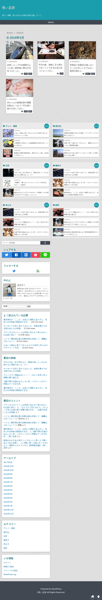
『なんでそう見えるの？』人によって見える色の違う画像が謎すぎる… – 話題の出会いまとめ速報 (25, 409)
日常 (25, 74)
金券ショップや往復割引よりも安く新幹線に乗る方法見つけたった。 (19, 68)
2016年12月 (8, 466)
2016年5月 (8, 490)
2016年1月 (8, 506)
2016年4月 (8, 494)
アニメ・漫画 (9, 528)
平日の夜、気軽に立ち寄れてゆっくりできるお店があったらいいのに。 (50, 68)
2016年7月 (8, 482)
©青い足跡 (41, 592)
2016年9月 (8, 474)
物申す (88, 74)
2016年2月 (8, 502)
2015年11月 (8, 514)
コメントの (10, 570)
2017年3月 (8, 462)
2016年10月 (8, 470)
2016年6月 (8, 486)
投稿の (8, 566)
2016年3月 (20, 33)
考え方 (6, 544)
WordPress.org (9, 574)
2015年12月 (8, 510)
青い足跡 (8, 7)
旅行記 (6, 532)
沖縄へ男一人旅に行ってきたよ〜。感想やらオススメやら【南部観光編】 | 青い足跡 (25, 445)
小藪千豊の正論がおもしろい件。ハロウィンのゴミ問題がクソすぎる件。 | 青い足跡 (25, 433)
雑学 (30, 74)
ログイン (7, 562)
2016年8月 (8, 478)
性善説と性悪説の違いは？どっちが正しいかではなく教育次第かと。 (82, 68)
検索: (5, 306)
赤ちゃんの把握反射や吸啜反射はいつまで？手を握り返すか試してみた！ (19, 105)
